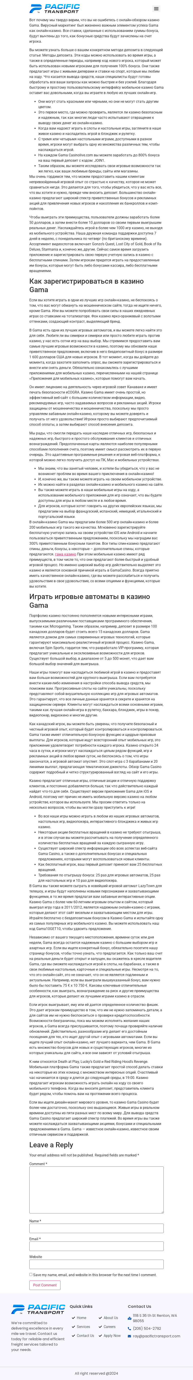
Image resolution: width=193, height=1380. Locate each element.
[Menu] (156, 8)
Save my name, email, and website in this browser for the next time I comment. (95, 1275)
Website (35, 1257)
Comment (38, 1164)
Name (35, 1221)
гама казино (65, 554)
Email (35, 1239)
